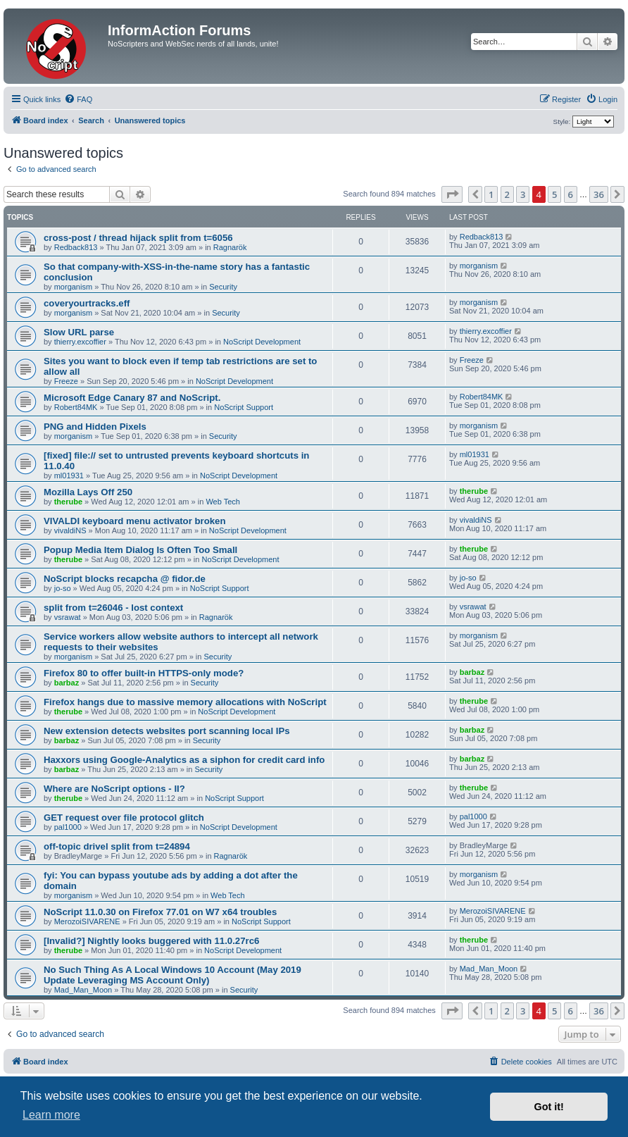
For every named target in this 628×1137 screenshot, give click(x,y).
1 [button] (491, 194)
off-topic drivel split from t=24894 (117, 846)
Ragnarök (230, 247)
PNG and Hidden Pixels (95, 426)
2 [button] (507, 194)
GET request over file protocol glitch (124, 817)
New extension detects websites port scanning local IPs (167, 731)
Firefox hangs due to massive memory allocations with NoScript (185, 702)
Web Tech (223, 501)
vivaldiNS (70, 530)
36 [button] (599, 194)
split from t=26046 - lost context (113, 607)
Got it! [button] (549, 1106)
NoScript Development (262, 341)
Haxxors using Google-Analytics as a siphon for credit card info (184, 759)
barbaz (66, 682)
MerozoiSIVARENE (87, 921)
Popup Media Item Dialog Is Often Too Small (140, 550)
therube (68, 501)
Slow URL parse (79, 332)
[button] (452, 194)
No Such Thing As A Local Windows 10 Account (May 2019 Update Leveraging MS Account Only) (172, 975)
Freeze (66, 381)
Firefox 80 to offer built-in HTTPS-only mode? (144, 673)
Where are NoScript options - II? (114, 788)
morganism (73, 286)
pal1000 (68, 827)
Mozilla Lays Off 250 (88, 492)
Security (223, 286)
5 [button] (554, 194)
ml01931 (69, 475)
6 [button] (570, 194)
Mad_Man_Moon (83, 990)
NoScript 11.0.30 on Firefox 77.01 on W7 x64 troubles (160, 912)
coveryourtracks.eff (87, 303)
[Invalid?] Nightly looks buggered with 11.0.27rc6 (151, 941)
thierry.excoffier (80, 341)
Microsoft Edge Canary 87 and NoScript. (132, 397)
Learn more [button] (51, 1115)
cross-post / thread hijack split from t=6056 (138, 237)
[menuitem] (78, 99)
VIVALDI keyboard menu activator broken (134, 521)
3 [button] (522, 194)
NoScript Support (243, 407)
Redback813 (76, 247)
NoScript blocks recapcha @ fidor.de (125, 578)
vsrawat (67, 617)
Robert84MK (76, 407)
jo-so (62, 588)
